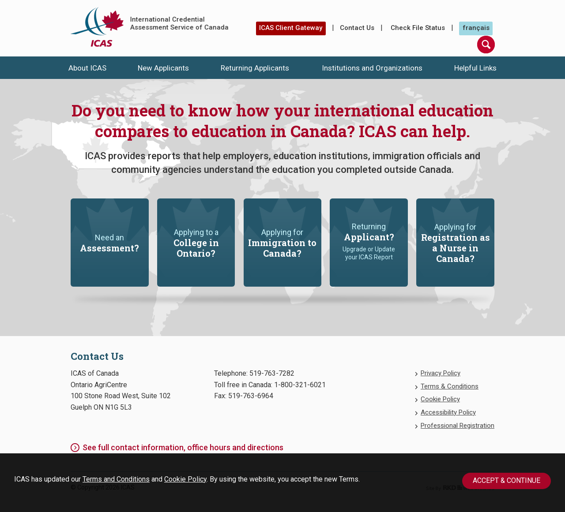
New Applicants (163, 68)
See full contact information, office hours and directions (183, 447)
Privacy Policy (440, 373)
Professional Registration (457, 426)
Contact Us (357, 28)
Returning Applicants (255, 68)
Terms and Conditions (116, 479)
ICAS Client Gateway (290, 28)
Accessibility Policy (448, 412)
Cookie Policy (185, 479)
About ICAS (87, 68)
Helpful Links (475, 68)
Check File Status (418, 28)
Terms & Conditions (449, 386)
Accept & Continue (506, 480)
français (476, 28)
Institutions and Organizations (372, 68)
